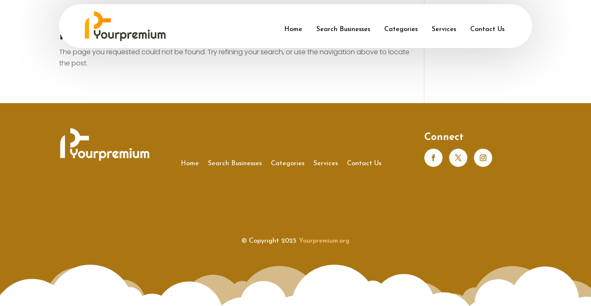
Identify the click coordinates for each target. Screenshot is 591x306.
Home (293, 29)
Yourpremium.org (324, 241)
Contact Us (487, 29)
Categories (401, 29)
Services (444, 29)
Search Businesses (343, 29)
